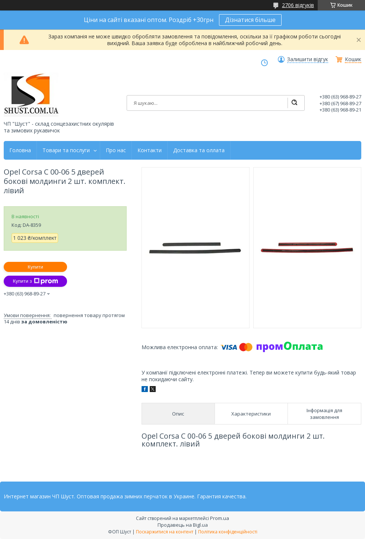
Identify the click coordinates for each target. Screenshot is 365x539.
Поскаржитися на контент (164, 532)
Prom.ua (219, 518)
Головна (20, 150)
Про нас (116, 150)
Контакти (149, 150)
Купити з (35, 281)
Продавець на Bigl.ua (183, 524)
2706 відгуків (298, 5)
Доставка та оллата (199, 150)
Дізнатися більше (250, 20)
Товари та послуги (66, 150)
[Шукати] (294, 103)
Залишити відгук (307, 59)
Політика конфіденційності (227, 532)
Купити (35, 267)
